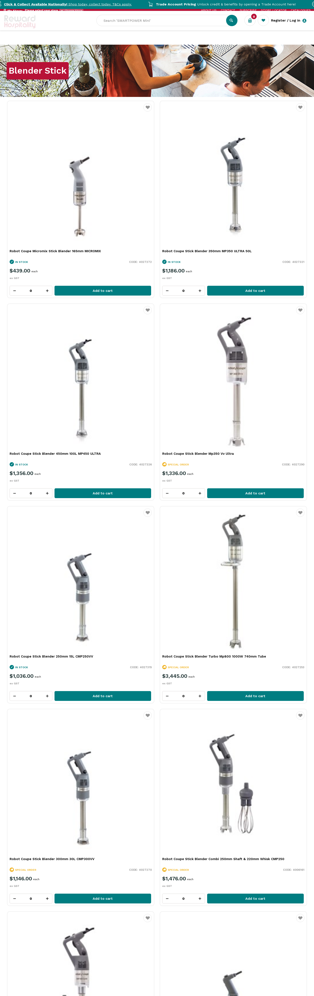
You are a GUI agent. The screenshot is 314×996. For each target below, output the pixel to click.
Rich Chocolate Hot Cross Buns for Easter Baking (246, 836)
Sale (147, 41)
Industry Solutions (79, 41)
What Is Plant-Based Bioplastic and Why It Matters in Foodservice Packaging (61, 843)
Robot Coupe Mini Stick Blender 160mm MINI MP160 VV (195, 430)
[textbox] (199, 26)
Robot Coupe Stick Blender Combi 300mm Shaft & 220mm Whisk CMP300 (42, 430)
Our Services (43, 41)
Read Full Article (39, 883)
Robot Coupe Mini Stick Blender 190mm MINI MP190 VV (119, 430)
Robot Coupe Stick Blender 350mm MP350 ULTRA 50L (115, 177)
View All (18, 481)
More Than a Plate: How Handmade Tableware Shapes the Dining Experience (153, 843)
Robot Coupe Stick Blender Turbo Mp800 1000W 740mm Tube (114, 303)
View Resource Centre (273, 772)
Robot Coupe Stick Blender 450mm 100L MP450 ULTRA (191, 177)
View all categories (289, 501)
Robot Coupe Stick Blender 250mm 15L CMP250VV (42, 303)
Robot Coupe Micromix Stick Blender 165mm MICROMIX (40, 177)
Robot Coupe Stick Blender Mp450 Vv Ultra (270, 430)
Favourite (71, 110)
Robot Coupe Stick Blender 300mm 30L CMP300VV (195, 303)
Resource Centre (120, 41)
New (161, 41)
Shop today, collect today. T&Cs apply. (80, 4)
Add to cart (53, 214)
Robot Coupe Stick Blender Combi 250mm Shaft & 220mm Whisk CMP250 (271, 303)
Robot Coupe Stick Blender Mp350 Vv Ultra (270, 177)
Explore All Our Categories (157, 630)
